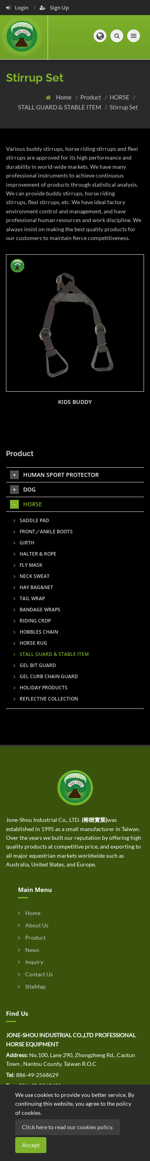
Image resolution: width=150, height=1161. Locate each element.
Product (91, 97)
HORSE (120, 97)
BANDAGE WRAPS (37, 609)
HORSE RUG (30, 643)
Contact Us (35, 974)
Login (18, 7)
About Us (33, 925)
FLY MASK (28, 565)
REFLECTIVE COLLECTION (46, 698)
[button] (100, 35)
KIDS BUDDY (75, 402)
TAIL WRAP (29, 598)
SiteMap (32, 986)
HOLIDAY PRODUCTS (41, 687)
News (28, 949)
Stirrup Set (124, 107)
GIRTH (24, 542)
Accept (31, 1144)
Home (64, 97)
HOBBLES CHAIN (36, 631)
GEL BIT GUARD (35, 665)
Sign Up (54, 7)
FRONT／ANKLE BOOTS (43, 531)
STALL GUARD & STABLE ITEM (60, 107)
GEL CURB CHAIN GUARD (46, 676)
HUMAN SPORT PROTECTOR (54, 474)
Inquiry (30, 961)
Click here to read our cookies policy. (67, 1127)
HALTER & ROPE (35, 553)
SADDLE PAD (31, 520)
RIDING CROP (32, 620)
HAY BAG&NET (33, 587)
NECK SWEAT (32, 576)
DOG (23, 489)
